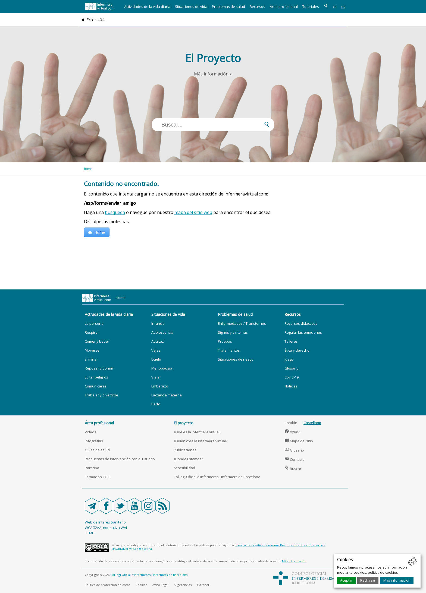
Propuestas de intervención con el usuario (120, 458)
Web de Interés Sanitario (105, 522)
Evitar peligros (96, 377)
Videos (90, 432)
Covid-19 (291, 377)
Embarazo (159, 386)
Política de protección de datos (107, 585)
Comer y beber (97, 341)
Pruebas (225, 341)
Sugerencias (183, 585)
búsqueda (115, 212)
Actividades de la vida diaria (147, 6)
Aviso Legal (160, 585)
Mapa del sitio (298, 441)
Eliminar (91, 359)
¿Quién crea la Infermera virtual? (200, 441)
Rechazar (367, 580)
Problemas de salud (228, 6)
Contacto (294, 459)
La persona (94, 323)
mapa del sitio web (193, 212)
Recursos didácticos (300, 323)
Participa (92, 467)
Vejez (156, 350)
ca (335, 6)
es (343, 6)
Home (87, 168)
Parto (155, 404)
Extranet (203, 585)
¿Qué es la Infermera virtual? (197, 432)
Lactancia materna (166, 395)
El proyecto (183, 422)
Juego (289, 359)
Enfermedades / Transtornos (242, 323)
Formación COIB (98, 476)
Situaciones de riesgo (235, 359)
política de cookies (383, 572)
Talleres (291, 341)
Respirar (92, 332)
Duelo (156, 359)
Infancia (158, 323)
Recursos (257, 6)
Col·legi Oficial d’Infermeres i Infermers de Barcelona (149, 575)
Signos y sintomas (233, 332)
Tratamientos (229, 350)
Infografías (94, 441)
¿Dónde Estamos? (188, 458)
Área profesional (284, 6)
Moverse (92, 350)
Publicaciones (185, 449)
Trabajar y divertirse (101, 395)
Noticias (290, 386)
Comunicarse (95, 386)
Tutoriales (310, 6)
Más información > (213, 74)
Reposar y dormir (99, 368)
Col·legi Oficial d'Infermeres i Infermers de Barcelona (217, 476)
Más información (397, 580)
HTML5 (90, 533)
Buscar (292, 468)
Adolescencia (162, 332)
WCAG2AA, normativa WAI (106, 527)
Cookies (141, 585)
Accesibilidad (184, 467)
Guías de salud (97, 449)
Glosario (291, 368)
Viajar (156, 377)
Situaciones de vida (191, 6)
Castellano (312, 422)
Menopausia (161, 368)
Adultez (157, 341)
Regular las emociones (303, 332)
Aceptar (346, 580)
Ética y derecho (296, 350)
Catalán (290, 422)
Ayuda (292, 431)
